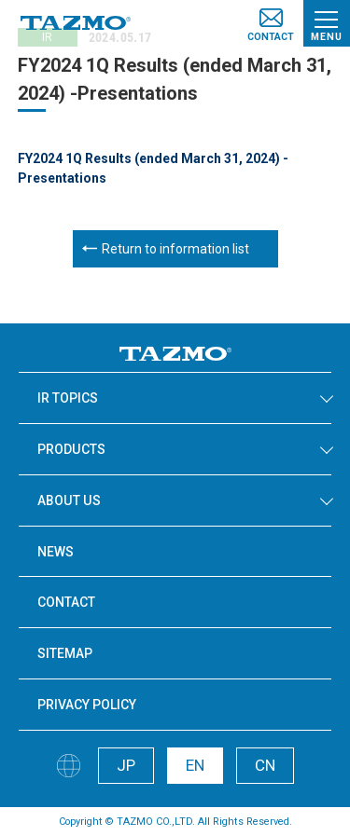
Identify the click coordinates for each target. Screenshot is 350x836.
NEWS (55, 551)
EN (195, 765)
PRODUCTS (71, 449)
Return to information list (175, 248)
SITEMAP (64, 653)
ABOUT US (69, 500)
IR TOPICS (67, 398)
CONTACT (66, 602)
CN (265, 765)
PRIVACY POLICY (86, 704)
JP (126, 765)
